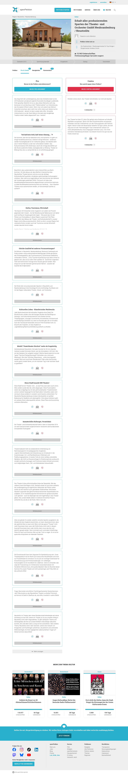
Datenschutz (106, 751)
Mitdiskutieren (37, 126)
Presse (52, 753)
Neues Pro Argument (37, 89)
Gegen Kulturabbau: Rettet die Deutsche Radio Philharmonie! (64, 701)
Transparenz (106, 747)
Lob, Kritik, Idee (55, 755)
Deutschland (28, 672)
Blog (51, 751)
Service (87, 10)
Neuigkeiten (36, 69)
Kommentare (47, 69)
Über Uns (96, 10)
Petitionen (78, 10)
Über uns (52, 747)
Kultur (76, 17)
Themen (87, 753)
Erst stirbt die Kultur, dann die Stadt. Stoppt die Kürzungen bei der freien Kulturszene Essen (99, 702)
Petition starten (62, 10)
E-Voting (69, 755)
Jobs (51, 749)
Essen (100, 672)
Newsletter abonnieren (23, 764)
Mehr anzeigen (37, 651)
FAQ (68, 747)
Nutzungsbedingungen (109, 749)
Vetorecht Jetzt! (72, 757)
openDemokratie (72, 751)
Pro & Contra (25, 69)
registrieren (93, 2)
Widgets (69, 749)
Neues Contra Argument (90, 89)
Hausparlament (72, 753)
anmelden (103, 2)
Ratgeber (87, 747)
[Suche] (115, 10)
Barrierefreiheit (106, 755)
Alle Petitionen (88, 749)
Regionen (87, 755)
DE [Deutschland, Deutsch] (112, 2)
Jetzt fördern (64, 736)
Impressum (105, 753)
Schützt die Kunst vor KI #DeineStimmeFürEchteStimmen (28, 701)
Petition (14, 70)
